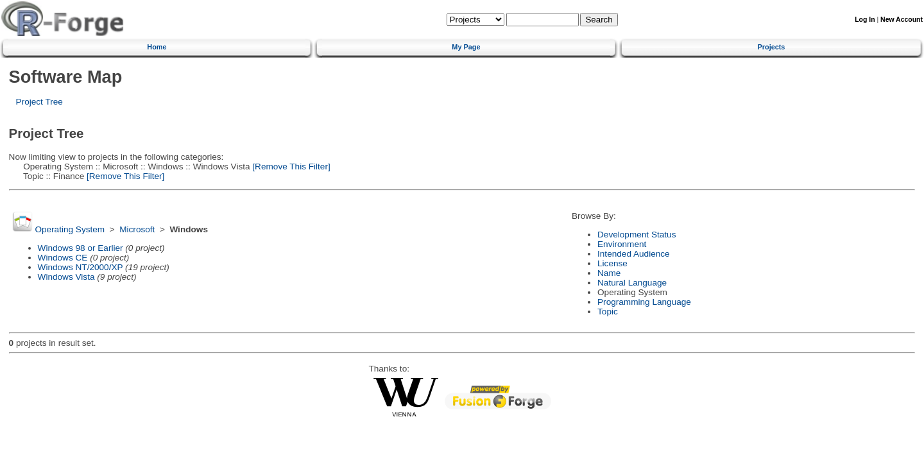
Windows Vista (66, 277)
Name (608, 273)
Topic (607, 311)
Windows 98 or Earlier (80, 248)
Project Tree (39, 102)
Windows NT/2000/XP (80, 267)
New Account (901, 19)
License (612, 263)
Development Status (636, 234)
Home (156, 47)
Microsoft (137, 229)
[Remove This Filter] (290, 166)
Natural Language (632, 282)
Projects (771, 47)
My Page (466, 47)
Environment (621, 244)
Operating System (70, 229)
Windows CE (63, 257)
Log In (865, 19)
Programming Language (644, 302)
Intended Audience (633, 254)
